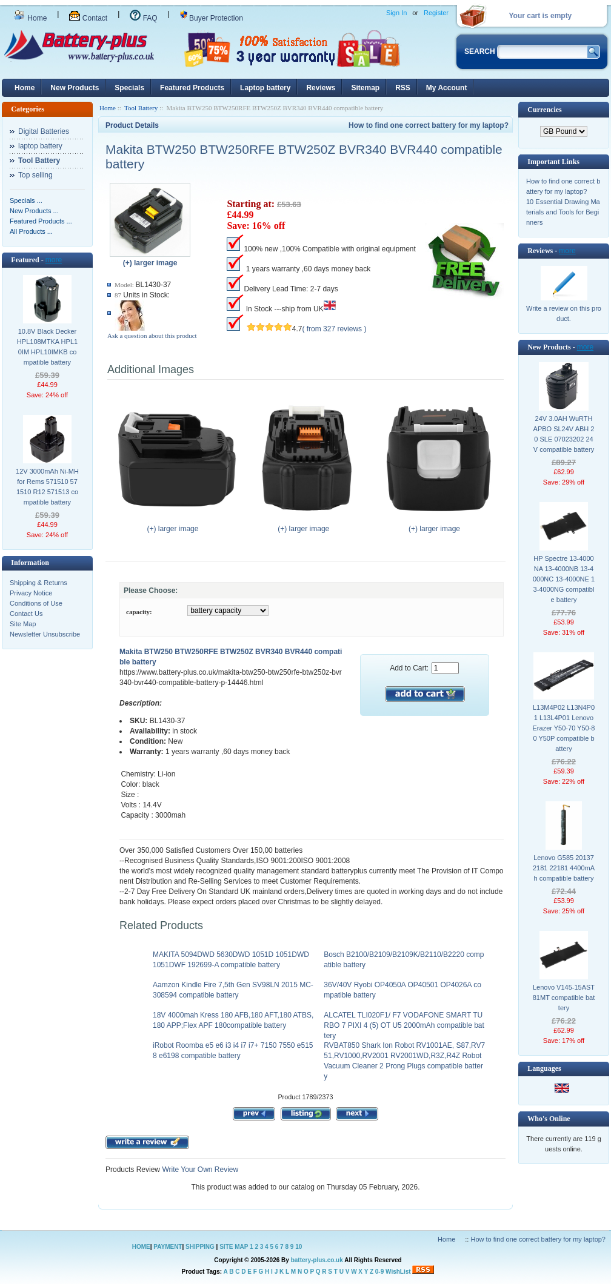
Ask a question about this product (152, 335)
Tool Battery (141, 107)
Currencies (544, 109)
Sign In (396, 12)
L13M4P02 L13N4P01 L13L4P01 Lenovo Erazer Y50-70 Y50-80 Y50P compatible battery (564, 728)
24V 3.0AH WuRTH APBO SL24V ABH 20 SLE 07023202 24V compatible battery (564, 434)
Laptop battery (265, 88)
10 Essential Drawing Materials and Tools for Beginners (563, 212)
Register (436, 12)
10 (298, 1246)
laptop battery (40, 146)
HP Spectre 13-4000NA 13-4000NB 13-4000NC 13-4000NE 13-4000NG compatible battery (564, 579)
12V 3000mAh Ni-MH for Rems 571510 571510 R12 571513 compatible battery (47, 487)
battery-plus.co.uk (317, 1260)
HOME (141, 1246)
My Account (446, 88)
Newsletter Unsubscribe (45, 634)
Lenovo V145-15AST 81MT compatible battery (564, 997)
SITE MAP (233, 1246)
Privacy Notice (31, 593)
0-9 (379, 1271)
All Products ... (31, 231)
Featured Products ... (41, 221)
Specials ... (26, 200)
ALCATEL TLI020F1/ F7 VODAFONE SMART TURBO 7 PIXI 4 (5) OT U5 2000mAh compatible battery (404, 1025)
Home (30, 18)
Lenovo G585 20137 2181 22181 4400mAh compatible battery (564, 868)
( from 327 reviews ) (334, 329)
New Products (74, 88)
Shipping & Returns (38, 582)
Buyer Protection (211, 18)
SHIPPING (200, 1246)
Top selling (35, 175)
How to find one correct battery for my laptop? (429, 125)
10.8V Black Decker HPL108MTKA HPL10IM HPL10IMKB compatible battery (47, 347)
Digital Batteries (43, 131)
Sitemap (365, 88)
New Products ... (34, 210)
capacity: (139, 611)
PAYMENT (167, 1246)
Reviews (320, 88)
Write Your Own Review (199, 1169)
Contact (88, 18)
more (53, 260)
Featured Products (192, 88)
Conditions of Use (36, 603)
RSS (402, 88)
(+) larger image (175, 525)
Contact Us (26, 613)
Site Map (23, 623)
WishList (398, 1271)
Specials (129, 88)
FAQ (143, 18)
